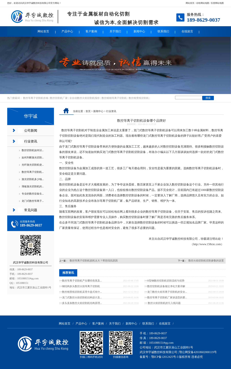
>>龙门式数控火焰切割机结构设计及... (80, 297)
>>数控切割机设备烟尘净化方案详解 (164, 286)
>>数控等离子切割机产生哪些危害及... (80, 280)
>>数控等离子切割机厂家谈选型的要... (165, 297)
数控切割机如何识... (33, 150)
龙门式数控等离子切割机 (89, 222)
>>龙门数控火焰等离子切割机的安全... (165, 292)
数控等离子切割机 (72, 130)
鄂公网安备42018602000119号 (198, 352)
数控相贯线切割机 (139, 98)
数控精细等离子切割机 (114, 98)
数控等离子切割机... (33, 172)
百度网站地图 (217, 3)
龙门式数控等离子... (33, 201)
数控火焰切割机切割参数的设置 (206, 260)
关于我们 (115, 31)
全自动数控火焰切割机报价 (84, 98)
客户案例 (91, 31)
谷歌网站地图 (202, 3)
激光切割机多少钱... (33, 179)
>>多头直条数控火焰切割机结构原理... (80, 303)
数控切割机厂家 (59, 98)
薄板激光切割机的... (33, 186)
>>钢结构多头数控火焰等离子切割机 (79, 286)
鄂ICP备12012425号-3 (164, 356)
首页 (88, 111)
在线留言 (187, 31)
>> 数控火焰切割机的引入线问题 (162, 303)
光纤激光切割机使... (33, 164)
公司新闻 (30, 130)
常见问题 (30, 210)
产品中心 (67, 31)
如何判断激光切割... (33, 157)
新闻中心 (139, 31)
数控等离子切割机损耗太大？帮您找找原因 (94, 260)
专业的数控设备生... (33, 193)
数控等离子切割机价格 (35, 98)
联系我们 (163, 31)
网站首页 (190, 3)
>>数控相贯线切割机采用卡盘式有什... (80, 292)
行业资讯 (30, 141)
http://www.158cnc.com (207, 244)
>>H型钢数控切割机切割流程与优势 (164, 280)
